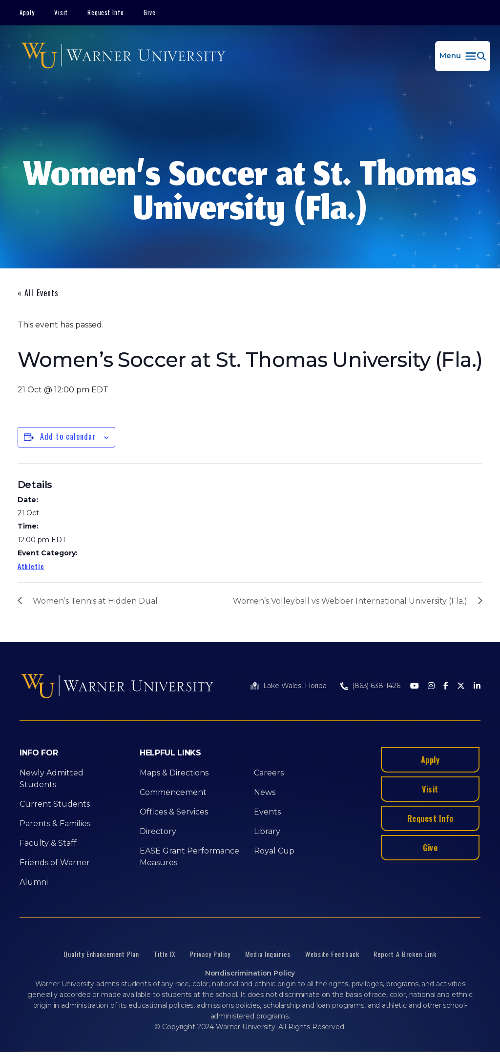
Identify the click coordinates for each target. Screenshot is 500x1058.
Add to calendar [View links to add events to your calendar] (68, 436)
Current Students (55, 804)
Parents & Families (55, 823)
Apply (27, 12)
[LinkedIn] (477, 686)
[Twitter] (461, 686)
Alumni (34, 882)
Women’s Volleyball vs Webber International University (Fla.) (350, 601)
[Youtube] (414, 686)
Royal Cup (274, 850)
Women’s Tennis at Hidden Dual (95, 601)
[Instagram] (431, 686)
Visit (61, 12)
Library (267, 831)
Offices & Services (174, 811)
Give (150, 12)
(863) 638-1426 (376, 685)
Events (267, 811)
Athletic (31, 566)
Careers (269, 772)
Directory (158, 831)
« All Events (38, 293)
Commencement (173, 792)
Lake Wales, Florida (295, 685)
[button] (462, 56)
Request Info (106, 12)
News (264, 792)
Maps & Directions (174, 772)
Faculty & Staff (48, 843)
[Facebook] (445, 686)
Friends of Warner (55, 862)
